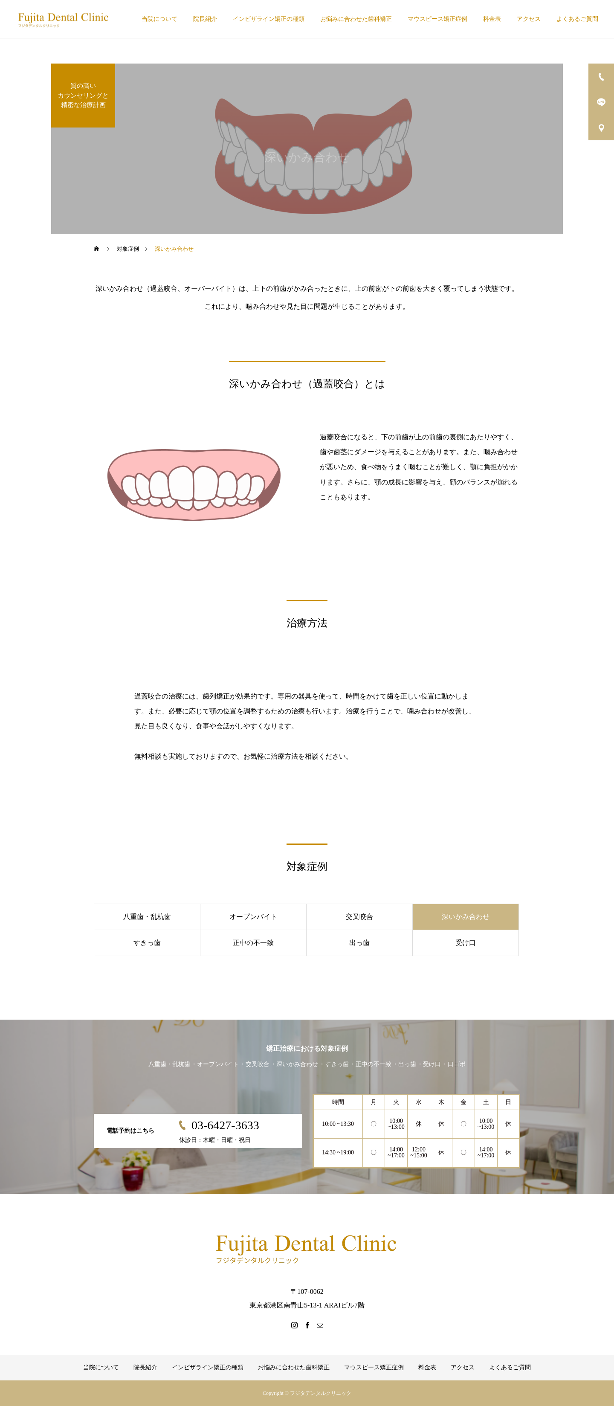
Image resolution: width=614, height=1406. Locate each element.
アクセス (529, 19)
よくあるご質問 (577, 19)
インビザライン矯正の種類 (268, 19)
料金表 (492, 19)
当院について (159, 19)
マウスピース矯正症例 (437, 19)
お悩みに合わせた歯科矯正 (356, 19)
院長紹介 (205, 19)
